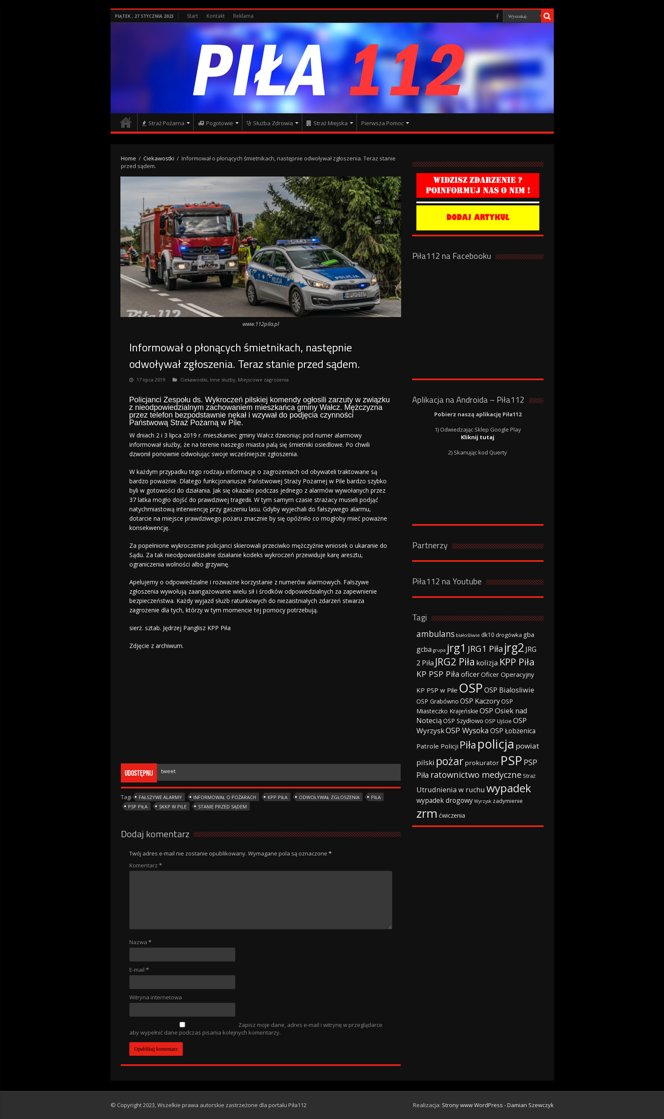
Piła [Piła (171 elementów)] (468, 745)
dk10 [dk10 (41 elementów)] (487, 635)
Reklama (243, 16)
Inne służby (222, 379)
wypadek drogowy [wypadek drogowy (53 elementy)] (444, 800)
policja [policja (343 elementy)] (495, 743)
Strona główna (126, 122)
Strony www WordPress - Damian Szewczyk (498, 1105)
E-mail (139, 969)
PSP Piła (138, 806)
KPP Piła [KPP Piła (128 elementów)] (517, 662)
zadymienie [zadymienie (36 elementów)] (508, 801)
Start (192, 16)
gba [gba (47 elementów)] (528, 634)
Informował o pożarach (224, 797)
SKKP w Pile (173, 806)
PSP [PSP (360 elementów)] (511, 760)
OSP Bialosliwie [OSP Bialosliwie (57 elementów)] (509, 690)
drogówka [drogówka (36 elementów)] (509, 635)
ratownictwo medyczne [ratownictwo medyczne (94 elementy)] (476, 774)
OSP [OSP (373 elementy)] (471, 687)
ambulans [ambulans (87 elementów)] (435, 633)
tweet (168, 771)
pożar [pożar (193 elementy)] (449, 761)
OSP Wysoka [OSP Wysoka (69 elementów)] (467, 730)
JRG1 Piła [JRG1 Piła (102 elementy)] (485, 648)
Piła (376, 797)
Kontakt (215, 16)
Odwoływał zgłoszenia (329, 797)
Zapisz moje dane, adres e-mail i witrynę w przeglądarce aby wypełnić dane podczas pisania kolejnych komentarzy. (255, 1028)
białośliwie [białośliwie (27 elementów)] (468, 635)
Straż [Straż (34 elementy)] (529, 776)
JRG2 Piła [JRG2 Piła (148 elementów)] (455, 661)
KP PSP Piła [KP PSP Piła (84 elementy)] (438, 673)
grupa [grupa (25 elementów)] (439, 650)
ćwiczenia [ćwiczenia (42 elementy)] (452, 815)
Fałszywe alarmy (160, 797)
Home (128, 158)
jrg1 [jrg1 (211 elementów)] (456, 647)
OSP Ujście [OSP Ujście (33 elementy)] (498, 721)
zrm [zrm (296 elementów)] (427, 813)
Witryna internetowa (155, 997)
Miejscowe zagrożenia (263, 379)
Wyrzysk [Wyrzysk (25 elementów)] (482, 801)
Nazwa (140, 942)
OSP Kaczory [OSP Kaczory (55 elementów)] (480, 701)
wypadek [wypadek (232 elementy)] (508, 788)
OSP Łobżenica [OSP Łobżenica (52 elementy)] (513, 730)
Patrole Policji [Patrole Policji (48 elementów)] (437, 746)
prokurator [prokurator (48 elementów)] (482, 762)
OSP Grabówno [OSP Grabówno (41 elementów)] (437, 701)
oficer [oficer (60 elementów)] (470, 674)
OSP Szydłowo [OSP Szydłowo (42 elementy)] (463, 721)
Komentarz (145, 865)
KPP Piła (277, 797)
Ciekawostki (158, 158)
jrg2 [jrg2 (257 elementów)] (514, 647)
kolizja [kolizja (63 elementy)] (487, 662)
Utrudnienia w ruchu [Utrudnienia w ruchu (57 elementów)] (450, 789)
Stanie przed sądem (222, 806)
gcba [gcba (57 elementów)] (424, 649)
